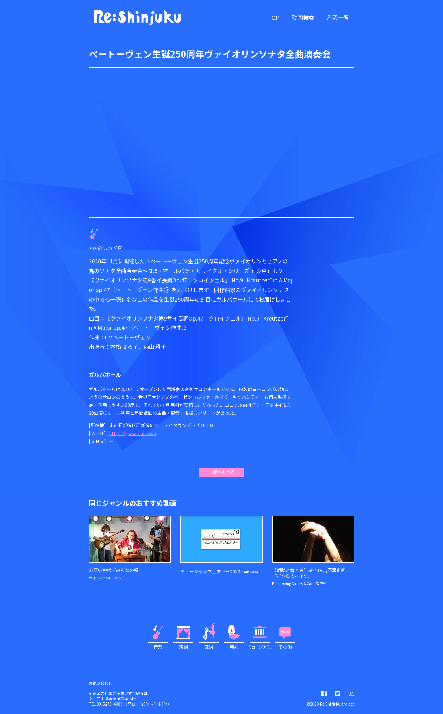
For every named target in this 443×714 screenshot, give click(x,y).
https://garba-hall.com (132, 433)
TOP (273, 17)
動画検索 (303, 17)
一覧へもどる (221, 471)
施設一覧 (338, 17)
